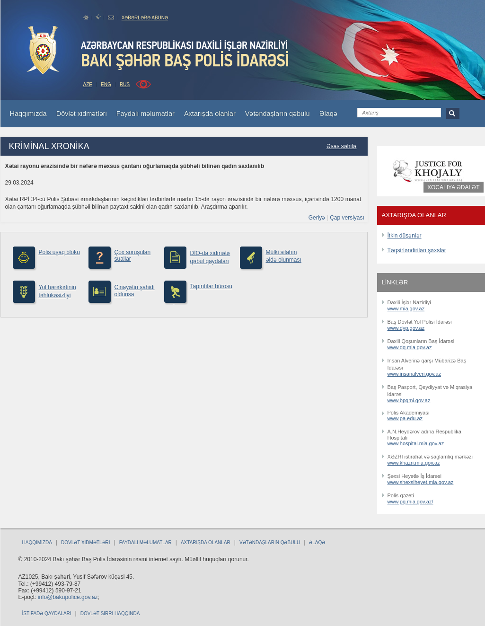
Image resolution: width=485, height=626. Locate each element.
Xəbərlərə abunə (145, 17)
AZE (87, 84)
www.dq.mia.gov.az (410, 347)
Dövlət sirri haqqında (110, 613)
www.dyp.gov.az (406, 328)
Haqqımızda (37, 542)
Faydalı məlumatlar (145, 542)
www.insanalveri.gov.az (414, 374)
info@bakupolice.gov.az (68, 597)
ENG (106, 84)
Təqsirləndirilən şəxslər (417, 250)
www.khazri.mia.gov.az (414, 463)
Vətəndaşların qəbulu (269, 542)
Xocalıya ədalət (453, 187)
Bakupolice (186, 55)
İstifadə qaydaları (46, 613)
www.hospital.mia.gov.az (416, 443)
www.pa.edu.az (405, 418)
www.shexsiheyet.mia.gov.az (421, 482)
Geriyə (317, 217)
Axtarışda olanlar (205, 542)
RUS (125, 84)
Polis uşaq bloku (59, 252)
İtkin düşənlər (405, 235)
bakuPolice (43, 50)
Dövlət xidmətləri (85, 542)
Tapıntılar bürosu (211, 286)
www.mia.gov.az (406, 308)
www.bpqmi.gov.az (409, 400)
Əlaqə (317, 542)
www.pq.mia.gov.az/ (410, 501)
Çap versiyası (347, 217)
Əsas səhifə (341, 146)
